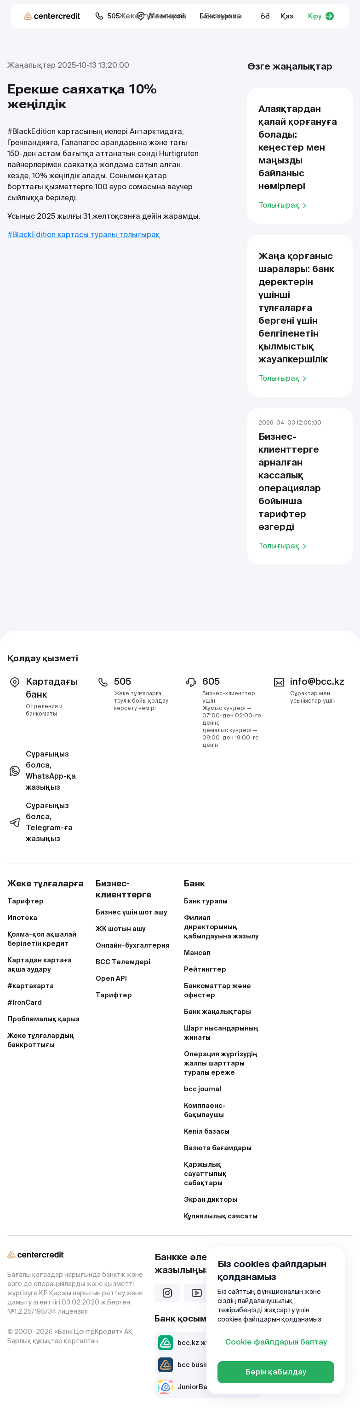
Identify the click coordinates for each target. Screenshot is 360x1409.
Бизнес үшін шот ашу (131, 912)
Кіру (321, 16)
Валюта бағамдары (217, 1148)
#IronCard (24, 1002)
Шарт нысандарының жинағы (221, 1033)
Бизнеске (223, 16)
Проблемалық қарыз (43, 1019)
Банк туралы (206, 901)
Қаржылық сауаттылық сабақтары (205, 1173)
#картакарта (30, 986)
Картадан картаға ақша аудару (39, 964)
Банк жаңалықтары (217, 1011)
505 (107, 16)
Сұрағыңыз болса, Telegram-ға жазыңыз (40, 822)
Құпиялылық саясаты (220, 1216)
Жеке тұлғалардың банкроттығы (40, 1040)
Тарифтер (25, 901)
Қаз (287, 16)
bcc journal (202, 1089)
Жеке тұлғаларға (152, 16)
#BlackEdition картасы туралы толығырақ (83, 234)
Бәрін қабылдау (276, 1372)
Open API (111, 978)
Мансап (197, 953)
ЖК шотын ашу (121, 929)
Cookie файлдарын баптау (276, 1342)
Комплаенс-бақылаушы (205, 1110)
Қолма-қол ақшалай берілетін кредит (41, 939)
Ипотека (22, 918)
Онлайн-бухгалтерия (133, 945)
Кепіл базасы (206, 1131)
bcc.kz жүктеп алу (198, 1342)
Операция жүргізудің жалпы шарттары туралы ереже (220, 1063)
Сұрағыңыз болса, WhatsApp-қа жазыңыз (41, 770)
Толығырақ (283, 205)
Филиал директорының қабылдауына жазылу (221, 927)
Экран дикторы (210, 1199)
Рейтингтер (205, 969)
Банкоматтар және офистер (217, 990)
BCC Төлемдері (123, 962)
